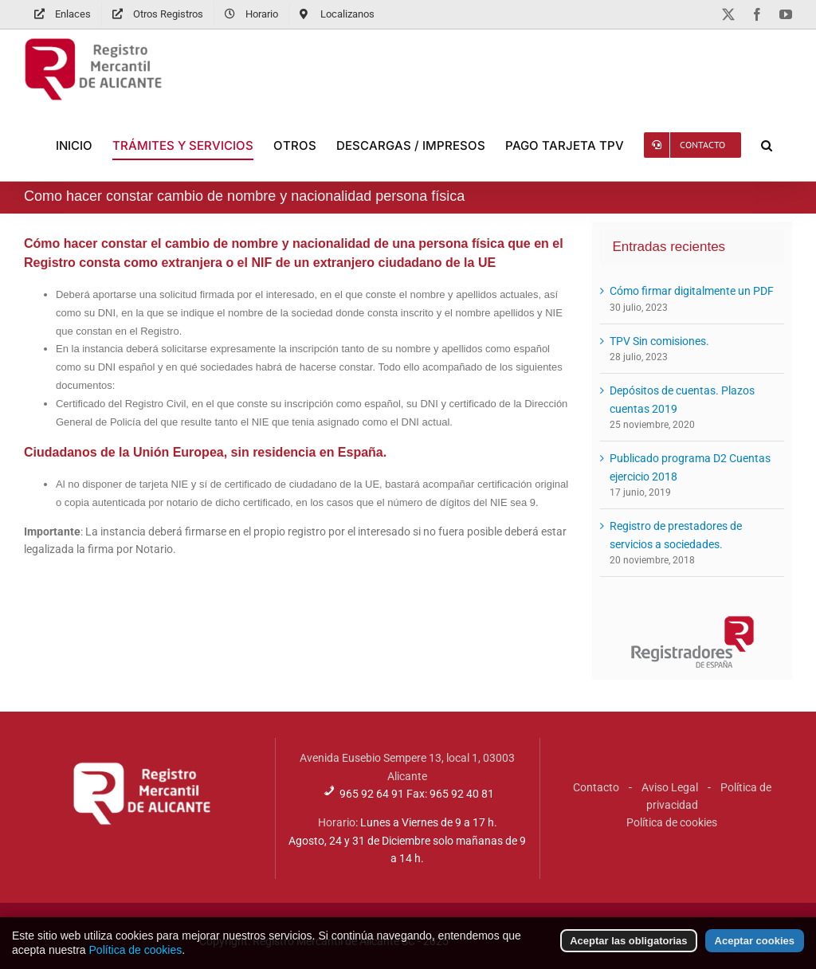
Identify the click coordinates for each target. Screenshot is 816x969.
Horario (336, 822)
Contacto (596, 787)
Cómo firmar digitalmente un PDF (692, 290)
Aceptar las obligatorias (628, 949)
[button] (766, 145)
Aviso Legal (669, 787)
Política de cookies (671, 822)
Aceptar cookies (754, 949)
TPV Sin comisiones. (659, 341)
